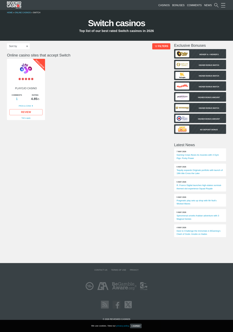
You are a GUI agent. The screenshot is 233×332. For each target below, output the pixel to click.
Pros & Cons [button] (25, 106)
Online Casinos (23, 12)
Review (26, 112)
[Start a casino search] (216, 5)
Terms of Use (118, 270)
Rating (35, 95)
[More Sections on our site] (223, 5)
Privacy (134, 270)
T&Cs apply (26, 118)
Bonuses (178, 5)
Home (10, 12)
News (208, 5)
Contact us (100, 270)
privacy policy (122, 326)
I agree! (135, 326)
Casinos (164, 5)
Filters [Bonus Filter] (161, 46)
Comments (194, 5)
